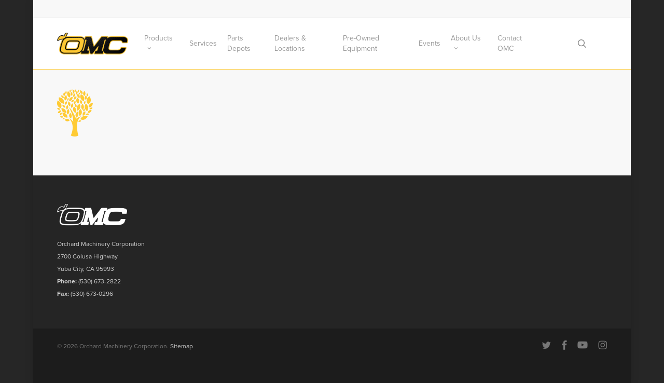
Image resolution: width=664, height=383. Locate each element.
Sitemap (181, 346)
